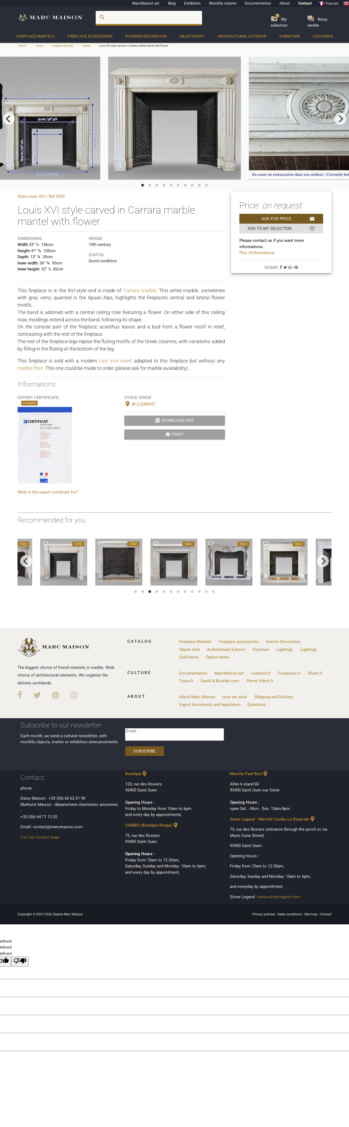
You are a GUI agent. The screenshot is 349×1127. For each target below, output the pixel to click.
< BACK (22, 45)
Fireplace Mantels (35, 36)
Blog (172, 3)
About (284, 3)
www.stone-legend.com (279, 896)
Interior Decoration (146, 36)
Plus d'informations (257, 252)
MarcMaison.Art (229, 673)
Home (39, 45)
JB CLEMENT (139, 404)
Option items (217, 657)
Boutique (136, 773)
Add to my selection (281, 228)
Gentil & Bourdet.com (219, 680)
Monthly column (222, 3)
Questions (256, 704)
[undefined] (20, 962)
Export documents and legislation (209, 704)
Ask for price (288, 219)
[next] (340, 119)
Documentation (258, 3)
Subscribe (144, 751)
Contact (305, 3)
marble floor (30, 368)
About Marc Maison (197, 697)
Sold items (189, 657)
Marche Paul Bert (249, 773)
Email (131, 731)
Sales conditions (290, 914)
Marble (86, 45)
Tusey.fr (186, 680)
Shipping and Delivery (273, 697)
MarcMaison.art (146, 3)
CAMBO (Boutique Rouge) (152, 825)
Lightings (323, 36)
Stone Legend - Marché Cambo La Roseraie (273, 819)
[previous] (9, 119)
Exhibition (192, 3)
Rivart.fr (315, 673)
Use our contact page (39, 837)
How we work (234, 697)
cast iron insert (115, 361)
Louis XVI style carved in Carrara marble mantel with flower (133, 45)
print (174, 434)
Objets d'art (191, 36)
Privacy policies (264, 914)
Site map (311, 914)
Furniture (289, 36)
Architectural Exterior (241, 36)
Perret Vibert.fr (259, 680)
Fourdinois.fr (289, 673)
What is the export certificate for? (47, 492)
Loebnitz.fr (260, 673)
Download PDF (174, 420)
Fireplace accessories (89, 36)
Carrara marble (139, 290)
